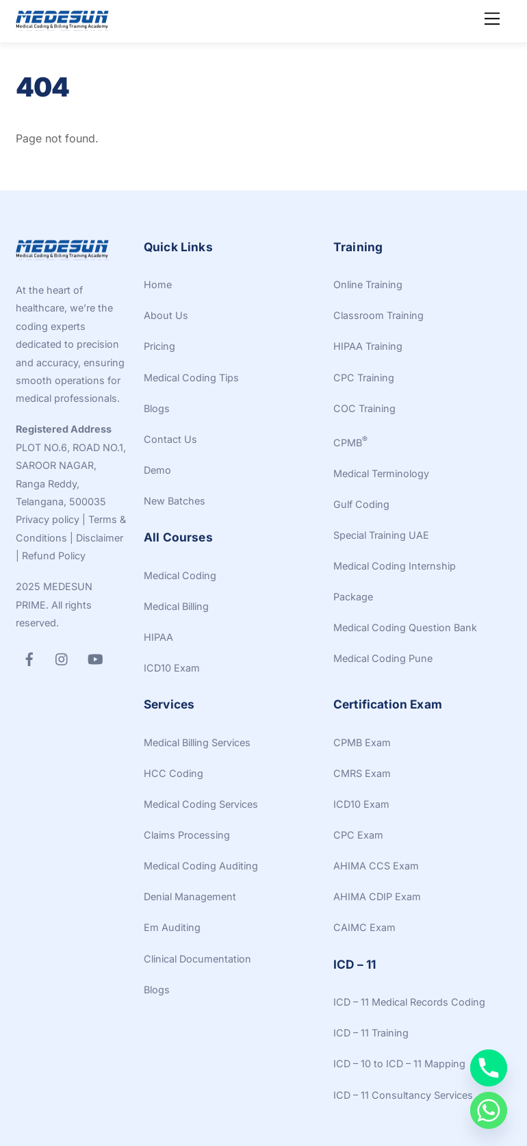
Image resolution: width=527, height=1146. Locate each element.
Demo (157, 470)
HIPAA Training (367, 346)
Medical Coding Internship (394, 566)
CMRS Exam (362, 773)
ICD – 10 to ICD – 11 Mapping (399, 1063)
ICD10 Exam (172, 668)
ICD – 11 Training (371, 1033)
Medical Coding (180, 575)
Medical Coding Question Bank (405, 627)
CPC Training (363, 377)
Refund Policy (54, 555)
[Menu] (492, 18)
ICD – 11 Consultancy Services (403, 1095)
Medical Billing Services (197, 742)
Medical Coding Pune (383, 658)
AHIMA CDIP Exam (377, 896)
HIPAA (158, 637)
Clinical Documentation (197, 959)
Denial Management (190, 896)
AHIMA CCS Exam (376, 865)
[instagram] (62, 657)
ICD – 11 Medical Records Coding (409, 1002)
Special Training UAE (381, 535)
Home (158, 284)
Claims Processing (187, 835)
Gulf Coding (361, 504)
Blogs (157, 408)
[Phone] (488, 1067)
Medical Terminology (381, 473)
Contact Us (170, 439)
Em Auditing (172, 927)
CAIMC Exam (364, 927)
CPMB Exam (362, 742)
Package (353, 596)
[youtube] (95, 657)
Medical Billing (176, 606)
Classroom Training (378, 315)
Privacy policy (47, 519)
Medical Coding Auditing (201, 865)
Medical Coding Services (201, 804)
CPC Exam (358, 835)
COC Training (364, 408)
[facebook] (29, 657)
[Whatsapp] (488, 1110)
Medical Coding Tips (191, 377)
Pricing (159, 346)
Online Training (367, 284)
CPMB (350, 442)
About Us (166, 315)
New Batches (174, 501)
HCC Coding (173, 773)
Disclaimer (99, 538)
